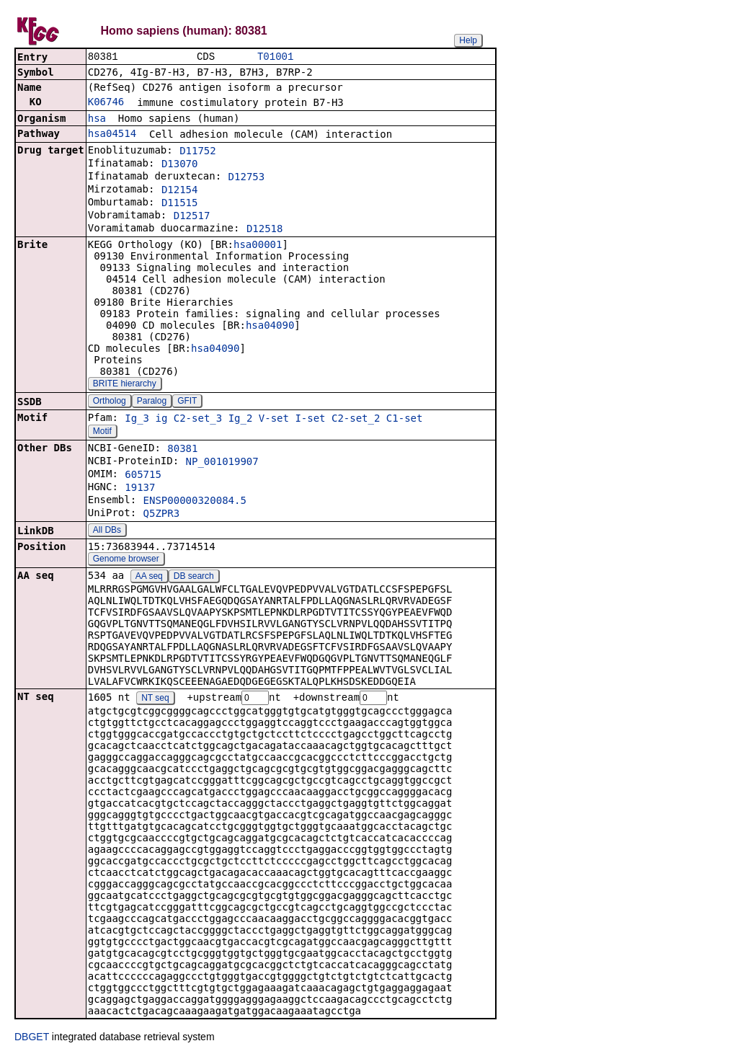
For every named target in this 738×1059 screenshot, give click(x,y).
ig (161, 419)
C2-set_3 (198, 419)
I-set (310, 419)
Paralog (151, 402)
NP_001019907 (222, 463)
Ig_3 (137, 419)
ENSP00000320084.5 (194, 502)
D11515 (179, 204)
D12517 (192, 217)
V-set (274, 419)
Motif (102, 432)
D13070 (179, 165)
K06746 (106, 103)
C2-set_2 (356, 419)
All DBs (107, 531)
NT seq (155, 700)
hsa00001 (258, 246)
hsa (97, 119)
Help (468, 40)
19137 (140, 489)
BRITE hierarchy (124, 385)
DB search (194, 577)
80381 (182, 450)
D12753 (246, 178)
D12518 (264, 230)
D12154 (179, 191)
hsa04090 (270, 326)
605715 (143, 476)
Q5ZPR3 (161, 514)
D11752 (197, 152)
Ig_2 (240, 419)
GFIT (187, 402)
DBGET (31, 1039)
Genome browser (126, 560)
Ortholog (109, 402)
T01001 (275, 57)
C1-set (404, 419)
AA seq (149, 577)
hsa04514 (112, 135)
